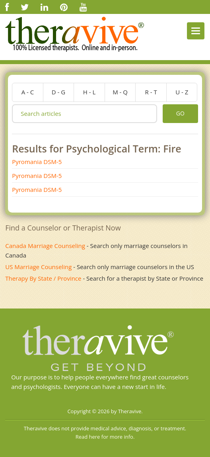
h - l (89, 92)
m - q (120, 92)
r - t (151, 92)
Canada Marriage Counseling (45, 246)
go (180, 113)
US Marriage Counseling (38, 267)
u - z (181, 92)
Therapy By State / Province (43, 278)
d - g (58, 92)
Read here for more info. (105, 436)
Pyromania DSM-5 (37, 162)
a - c (27, 92)
